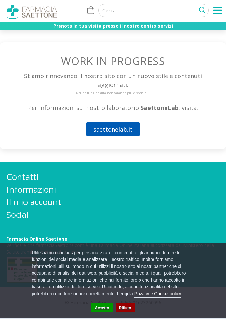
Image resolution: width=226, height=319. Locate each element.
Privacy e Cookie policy (157, 293)
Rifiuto (125, 308)
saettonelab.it (113, 129)
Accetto (102, 308)
